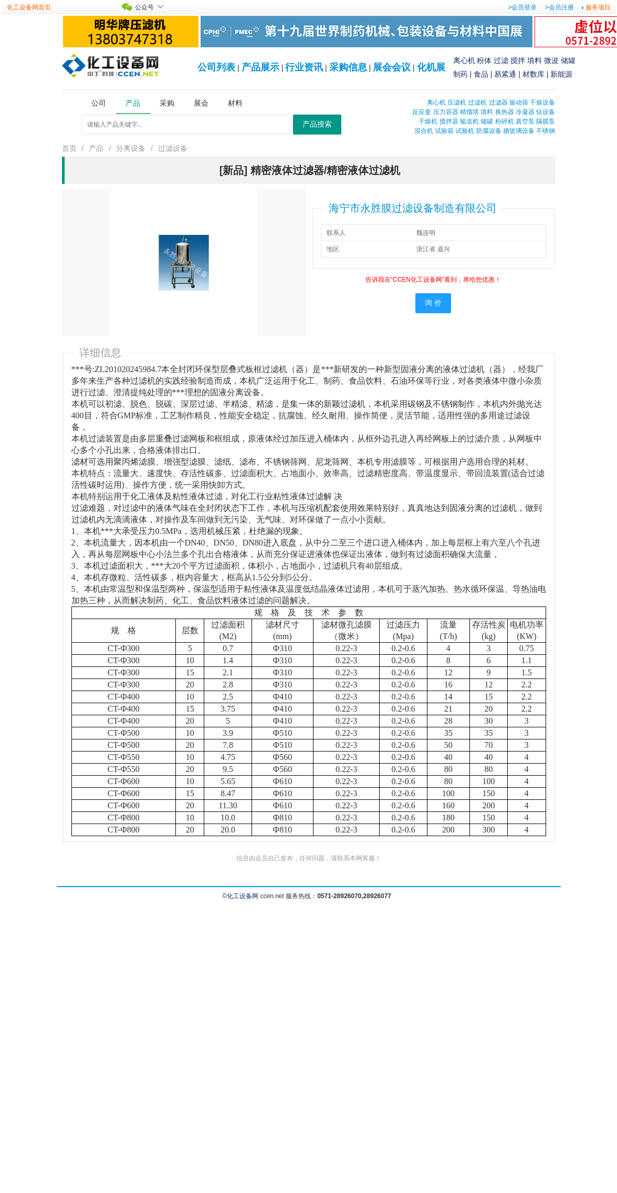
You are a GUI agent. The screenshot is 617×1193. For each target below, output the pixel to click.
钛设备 (545, 112)
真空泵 (525, 121)
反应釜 (421, 112)
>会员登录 (522, 7)
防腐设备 (488, 131)
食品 (481, 74)
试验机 (464, 131)
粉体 (484, 60)
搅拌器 (449, 121)
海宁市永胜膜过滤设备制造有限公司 (413, 208)
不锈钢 (545, 131)
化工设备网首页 (29, 7)
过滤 (501, 60)
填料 (534, 60)
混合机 (423, 131)
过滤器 (498, 102)
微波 (551, 60)
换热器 (504, 112)
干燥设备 (542, 102)
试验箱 (444, 131)
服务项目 (598, 7)
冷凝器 (525, 112)
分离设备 (130, 148)
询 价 (433, 303)
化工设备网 (242, 896)
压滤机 (456, 102)
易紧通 (505, 74)
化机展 (431, 67)
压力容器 (445, 112)
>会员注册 (559, 7)
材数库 (533, 74)
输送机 (469, 121)
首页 (69, 148)
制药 (460, 74)
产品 (96, 148)
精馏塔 (469, 112)
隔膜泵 (545, 121)
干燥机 (428, 121)
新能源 (561, 74)
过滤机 (477, 102)
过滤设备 (172, 148)
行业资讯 (304, 67)
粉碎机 (504, 121)
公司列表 (216, 67)
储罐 (568, 60)
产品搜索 (317, 124)
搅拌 (517, 60)
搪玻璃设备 (519, 131)
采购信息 (348, 67)
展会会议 (392, 67)
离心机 (464, 60)
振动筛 (518, 102)
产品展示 (260, 67)
